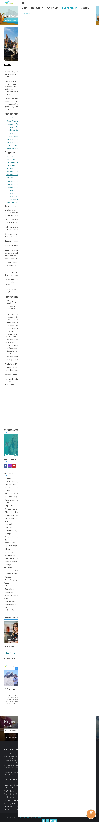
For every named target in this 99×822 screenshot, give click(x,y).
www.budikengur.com (24, 811)
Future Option (36, 811)
